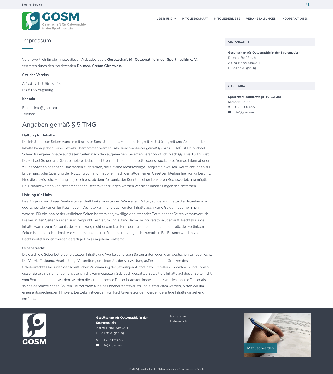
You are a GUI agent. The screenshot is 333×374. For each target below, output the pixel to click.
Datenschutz (179, 321)
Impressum (178, 316)
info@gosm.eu (244, 112)
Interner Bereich (32, 5)
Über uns (164, 19)
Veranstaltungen (261, 19)
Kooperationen (295, 19)
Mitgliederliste (227, 19)
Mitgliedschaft (195, 19)
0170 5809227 (245, 107)
